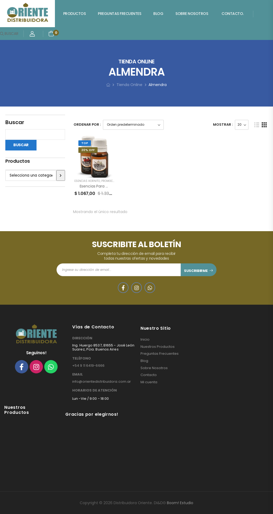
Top (84, 143)
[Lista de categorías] (30, 175)
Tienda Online (129, 84)
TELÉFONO (81, 358)
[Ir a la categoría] (60, 175)
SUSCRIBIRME (195, 270)
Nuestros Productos (157, 347)
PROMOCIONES (111, 181)
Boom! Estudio (180, 502)
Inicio (145, 339)
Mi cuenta (148, 382)
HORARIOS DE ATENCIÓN (94, 390)
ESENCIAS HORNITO (87, 181)
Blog (158, 13)
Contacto (148, 375)
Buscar (14, 122)
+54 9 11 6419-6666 (88, 365)
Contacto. (233, 13)
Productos (74, 13)
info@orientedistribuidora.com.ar (101, 381)
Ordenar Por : (87, 124)
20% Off (88, 150)
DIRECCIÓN (82, 338)
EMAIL (77, 374)
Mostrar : (223, 124)
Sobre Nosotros (191, 13)
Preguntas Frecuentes (119, 13)
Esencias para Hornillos (100, 186)
